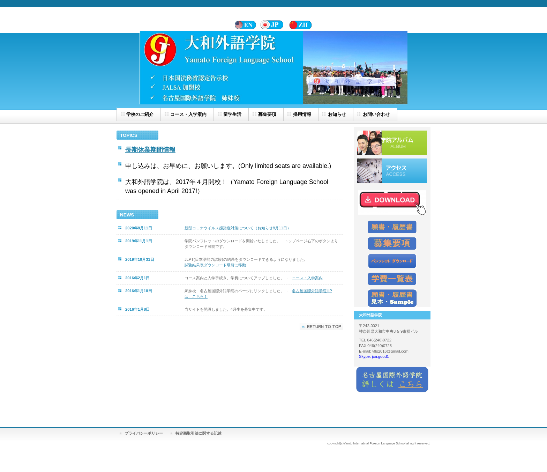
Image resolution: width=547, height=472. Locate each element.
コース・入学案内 (307, 278)
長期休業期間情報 (150, 149)
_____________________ (392, 218)
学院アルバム (392, 143)
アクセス (392, 170)
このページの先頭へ (321, 326)
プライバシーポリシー (144, 433)
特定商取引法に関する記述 (198, 433)
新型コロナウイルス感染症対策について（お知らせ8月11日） (238, 228)
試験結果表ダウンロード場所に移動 (215, 265)
